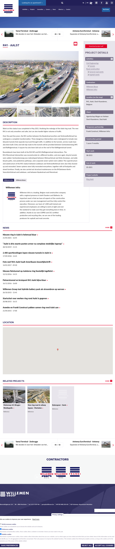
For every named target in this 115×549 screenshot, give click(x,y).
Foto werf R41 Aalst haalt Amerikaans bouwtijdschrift (27, 262)
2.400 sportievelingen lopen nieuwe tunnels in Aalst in (28, 253)
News (54, 9)
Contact (68, 9)
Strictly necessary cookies (9, 524)
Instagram (112, 3)
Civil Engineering (92, 63)
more (107, 227)
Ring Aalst (90, 179)
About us (61, 9)
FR (87, 3)
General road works (96, 72)
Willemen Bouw (21, 180)
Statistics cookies (6, 534)
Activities (24, 9)
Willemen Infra (9, 180)
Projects (32, 9)
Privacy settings (57, 515)
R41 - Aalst (11, 45)
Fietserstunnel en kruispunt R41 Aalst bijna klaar (25, 280)
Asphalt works (94, 75)
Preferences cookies (7, 529)
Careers (48, 9)
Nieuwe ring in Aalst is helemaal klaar (20, 234)
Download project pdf (96, 46)
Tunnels (92, 66)
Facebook (102, 3)
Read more (35, 519)
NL (83, 3)
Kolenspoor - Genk (59, 405)
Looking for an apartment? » (32, 3)
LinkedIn (96, 3)
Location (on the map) (94, 97)
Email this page (76, 43)
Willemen (8, 9)
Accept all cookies (104, 545)
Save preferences (9, 545)
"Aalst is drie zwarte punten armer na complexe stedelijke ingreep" (33, 243)
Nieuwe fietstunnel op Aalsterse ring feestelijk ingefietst (28, 271)
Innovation (40, 9)
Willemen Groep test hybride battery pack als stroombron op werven (34, 289)
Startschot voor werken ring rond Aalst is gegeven (26, 298)
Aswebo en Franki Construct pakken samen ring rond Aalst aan (31, 307)
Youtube (107, 3)
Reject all (87, 545)
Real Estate (106, 9)
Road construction (93, 69)
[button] (57, 350)
